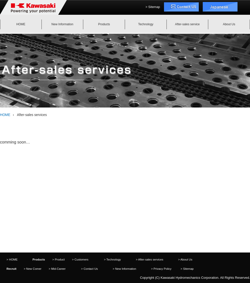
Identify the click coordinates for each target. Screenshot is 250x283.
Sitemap (154, 7)
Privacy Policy (163, 268)
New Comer (34, 268)
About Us (186, 259)
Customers (81, 259)
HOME (5, 115)
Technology (113, 259)
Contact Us (91, 268)
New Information (125, 268)
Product (60, 259)
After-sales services (150, 259)
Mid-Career (58, 268)
